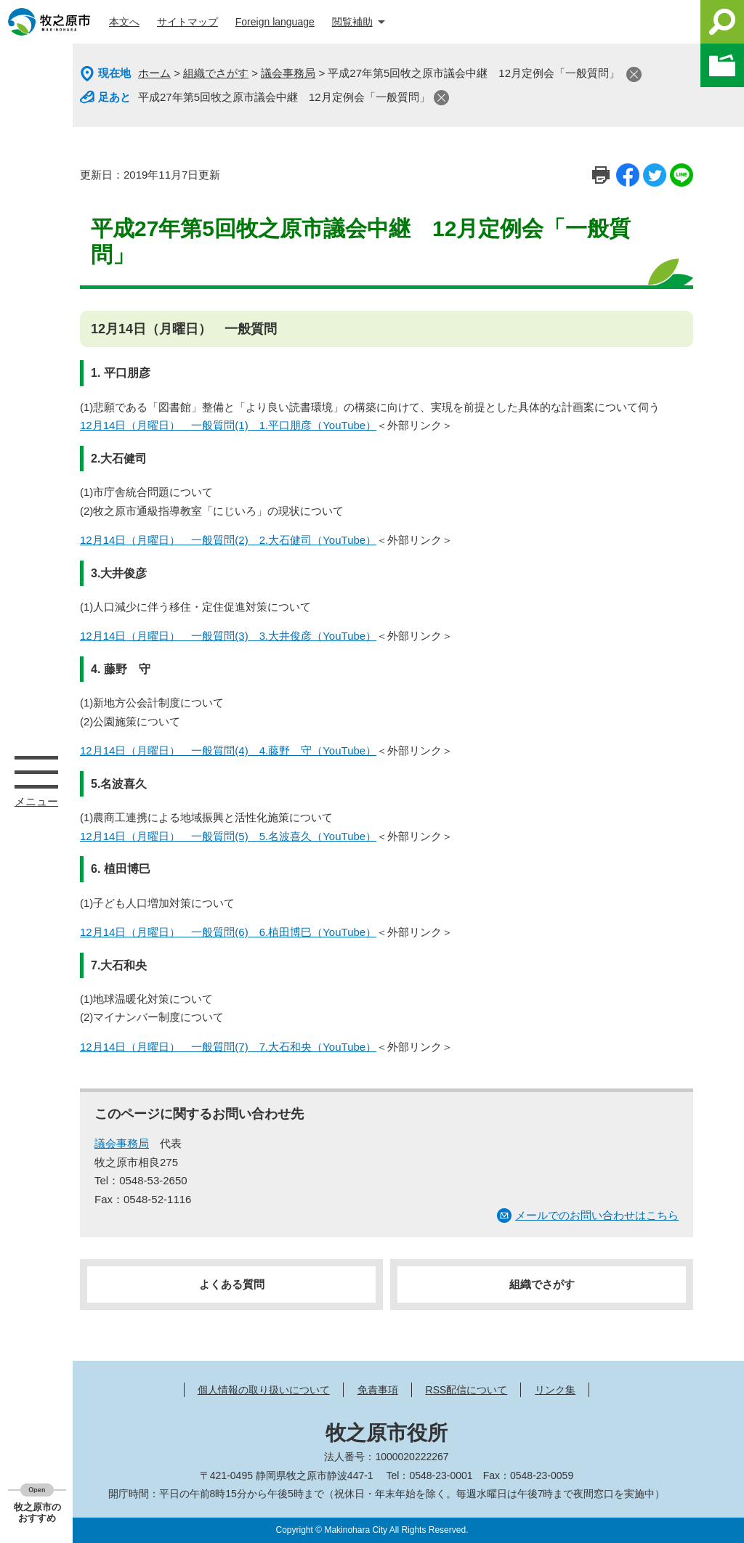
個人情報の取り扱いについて (264, 1390)
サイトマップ (187, 22)
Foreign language (275, 22)
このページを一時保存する (722, 65)
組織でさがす (215, 73)
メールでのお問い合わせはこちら (597, 1215)
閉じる (634, 74)
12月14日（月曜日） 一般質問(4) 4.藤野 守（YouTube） (228, 750)
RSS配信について (467, 1390)
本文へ (124, 22)
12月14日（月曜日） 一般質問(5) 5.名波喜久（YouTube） (228, 836)
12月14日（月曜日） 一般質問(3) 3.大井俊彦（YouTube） (228, 636)
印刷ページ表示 (600, 175)
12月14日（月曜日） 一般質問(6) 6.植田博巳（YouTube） (228, 932)
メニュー (36, 772)
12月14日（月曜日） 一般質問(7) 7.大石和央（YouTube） (228, 1047)
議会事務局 (288, 73)
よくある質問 (231, 1284)
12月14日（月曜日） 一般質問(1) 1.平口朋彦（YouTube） (228, 425)
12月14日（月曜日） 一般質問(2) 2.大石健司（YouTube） (228, 540)
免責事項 (377, 1390)
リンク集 (555, 1390)
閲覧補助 (352, 22)
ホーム (154, 73)
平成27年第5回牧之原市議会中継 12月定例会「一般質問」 (284, 97)
